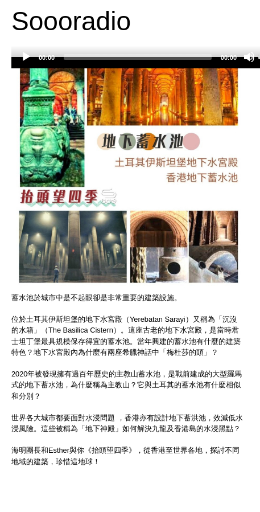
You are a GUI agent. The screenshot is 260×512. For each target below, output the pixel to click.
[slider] (138, 57)
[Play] (26, 57)
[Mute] (249, 57)
